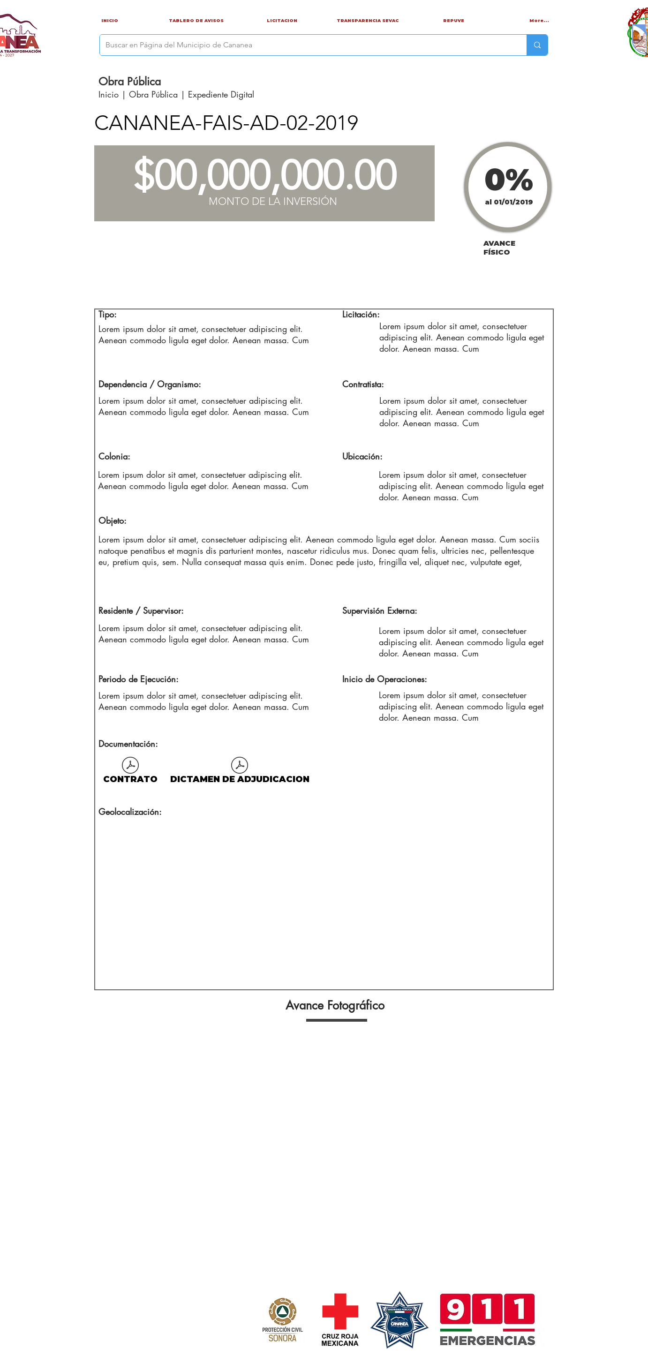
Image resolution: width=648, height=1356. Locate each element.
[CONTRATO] (130, 772)
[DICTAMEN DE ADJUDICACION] (239, 772)
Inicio (109, 94)
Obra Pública (153, 94)
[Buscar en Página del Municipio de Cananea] (306, 45)
